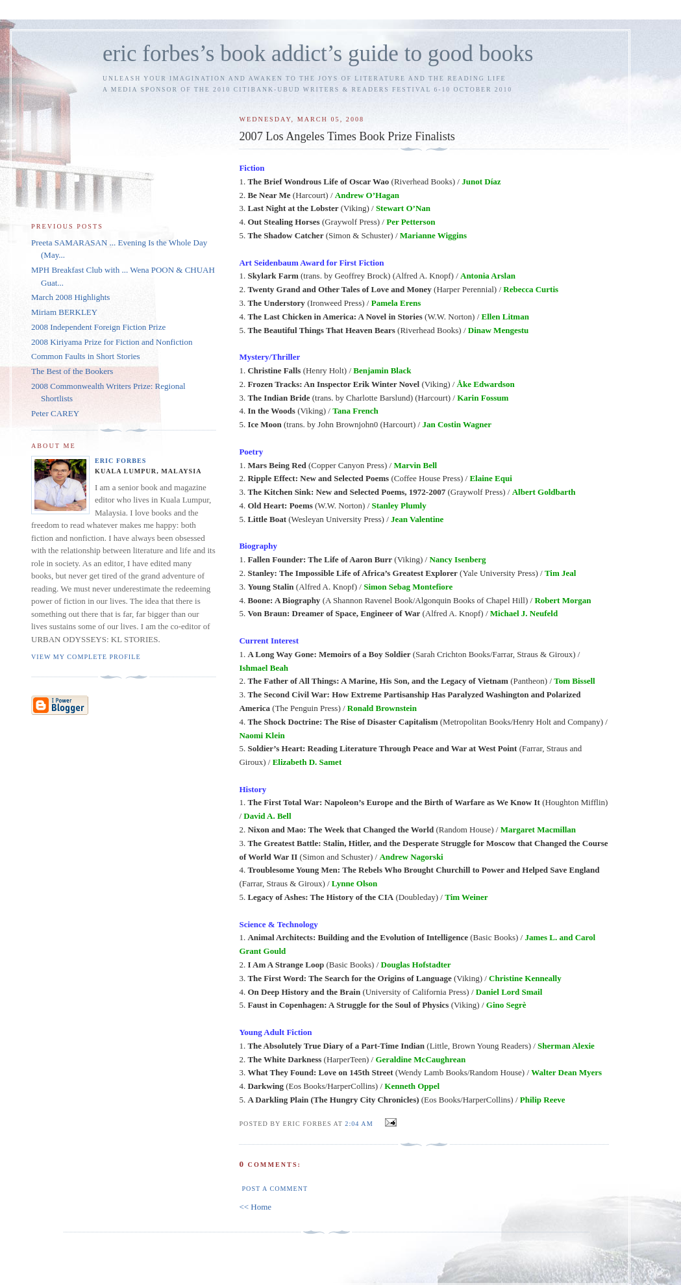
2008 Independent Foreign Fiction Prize (98, 327)
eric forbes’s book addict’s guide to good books (318, 53)
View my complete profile (86, 656)
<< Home (255, 1207)
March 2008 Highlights (70, 297)
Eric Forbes (121, 460)
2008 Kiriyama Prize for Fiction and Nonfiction (111, 342)
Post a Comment (274, 1188)
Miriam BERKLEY (64, 312)
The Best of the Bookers (72, 371)
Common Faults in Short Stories (85, 356)
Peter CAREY (55, 413)
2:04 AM (359, 1123)
